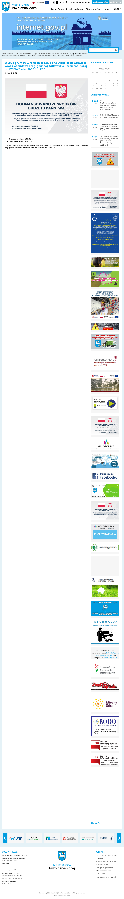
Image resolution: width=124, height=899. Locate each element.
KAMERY (117, 9)
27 (93, 88)
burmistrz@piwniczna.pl (108, 877)
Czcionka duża (67, 2)
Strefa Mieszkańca (20, 53)
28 (97, 88)
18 (113, 83)
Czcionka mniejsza (61, 2)
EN (71, 2)
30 (105, 88)
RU (74, 2)
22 (101, 85)
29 (101, 88)
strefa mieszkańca (100, 2)
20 (93, 85)
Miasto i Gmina (25, 7)
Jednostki (78, 9)
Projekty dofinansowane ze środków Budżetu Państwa (50, 53)
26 (117, 85)
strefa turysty (115, 2)
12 (117, 80)
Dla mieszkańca (93, 9)
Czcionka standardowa (64, 2)
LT (80, 2)
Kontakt (106, 9)
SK (77, 2)
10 (109, 80)
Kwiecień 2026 (105, 69)
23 (105, 85)
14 (96, 83)
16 (105, 83)
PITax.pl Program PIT (110, 658)
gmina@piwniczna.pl (106, 867)
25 (113, 85)
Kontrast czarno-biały (57, 2)
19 (117, 83)
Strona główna (7, 53)
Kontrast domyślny (54, 2)
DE (89, 2)
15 (101, 83)
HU (83, 2)
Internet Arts (65, 895)
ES (86, 2)
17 (109, 83)
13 (93, 83)
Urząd (69, 9)
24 (109, 85)
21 (96, 85)
